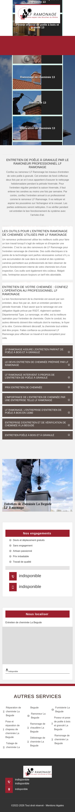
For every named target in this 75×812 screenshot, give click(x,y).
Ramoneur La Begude (36, 715)
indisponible (30, 575)
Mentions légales (55, 805)
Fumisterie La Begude (61, 709)
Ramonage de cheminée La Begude (61, 739)
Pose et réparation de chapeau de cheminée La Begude (11, 729)
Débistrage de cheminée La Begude (36, 741)
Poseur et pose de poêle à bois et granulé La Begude (61, 723)
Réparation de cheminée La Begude (12, 711)
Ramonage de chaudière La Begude (36, 728)
